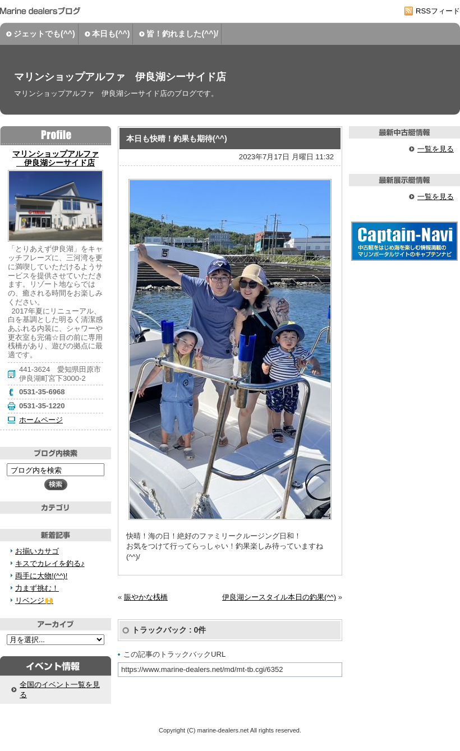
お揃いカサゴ (37, 551)
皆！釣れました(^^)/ (182, 33)
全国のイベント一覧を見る (60, 689)
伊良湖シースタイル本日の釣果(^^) (279, 597)
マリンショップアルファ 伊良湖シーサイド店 (120, 76)
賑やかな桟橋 (146, 597)
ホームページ (41, 420)
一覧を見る (435, 149)
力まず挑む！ (37, 588)
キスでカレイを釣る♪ (50, 563)
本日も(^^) (111, 33)
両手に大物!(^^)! (41, 576)
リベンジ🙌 (34, 600)
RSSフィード (438, 11)
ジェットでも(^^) (44, 33)
